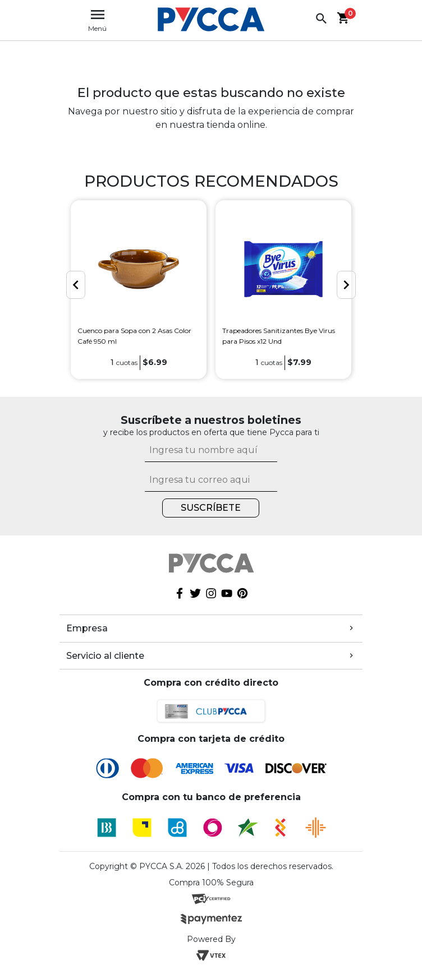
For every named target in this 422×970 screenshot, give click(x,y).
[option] (138, 290)
